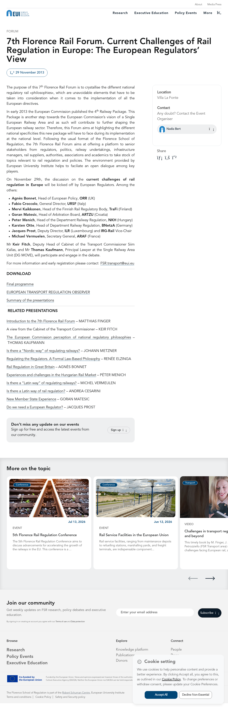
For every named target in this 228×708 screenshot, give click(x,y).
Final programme (20, 284)
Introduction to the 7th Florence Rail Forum (41, 321)
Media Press (214, 4)
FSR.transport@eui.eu (117, 263)
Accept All (161, 694)
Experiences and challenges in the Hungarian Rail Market (51, 375)
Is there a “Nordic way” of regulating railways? (43, 351)
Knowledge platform (132, 653)
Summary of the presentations (30, 300)
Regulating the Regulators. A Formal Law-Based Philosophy (53, 359)
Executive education (151, 13)
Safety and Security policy (70, 702)
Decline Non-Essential (195, 694)
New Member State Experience (31, 399)
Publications (125, 658)
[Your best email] (155, 616)
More (207, 13)
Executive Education (28, 668)
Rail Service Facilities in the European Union (134, 535)
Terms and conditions (19, 702)
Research (120, 13)
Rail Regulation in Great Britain (31, 367)
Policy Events (186, 13)
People (176, 653)
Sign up (119, 430)
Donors (121, 664)
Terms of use (61, 625)
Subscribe (209, 616)
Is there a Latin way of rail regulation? (36, 391)
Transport (190, 483)
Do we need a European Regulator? (35, 407)
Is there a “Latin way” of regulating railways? (42, 383)
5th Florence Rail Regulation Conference (45, 535)
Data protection (78, 625)
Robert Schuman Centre (76, 697)
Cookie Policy (43, 702)
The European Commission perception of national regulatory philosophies (69, 337)
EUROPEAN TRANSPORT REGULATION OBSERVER (48, 292)
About (198, 4)
